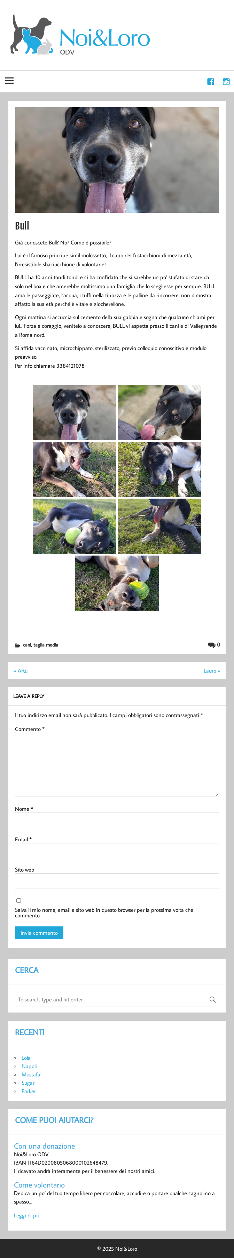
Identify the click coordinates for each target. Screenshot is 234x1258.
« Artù (21, 670)
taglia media (45, 644)
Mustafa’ (31, 1074)
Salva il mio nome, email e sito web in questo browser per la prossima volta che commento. (104, 912)
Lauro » (212, 670)
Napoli (29, 1066)
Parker (29, 1091)
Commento (30, 729)
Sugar (28, 1082)
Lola (26, 1057)
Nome (24, 808)
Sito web (24, 869)
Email (23, 839)
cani (27, 644)
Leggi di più (27, 1215)
